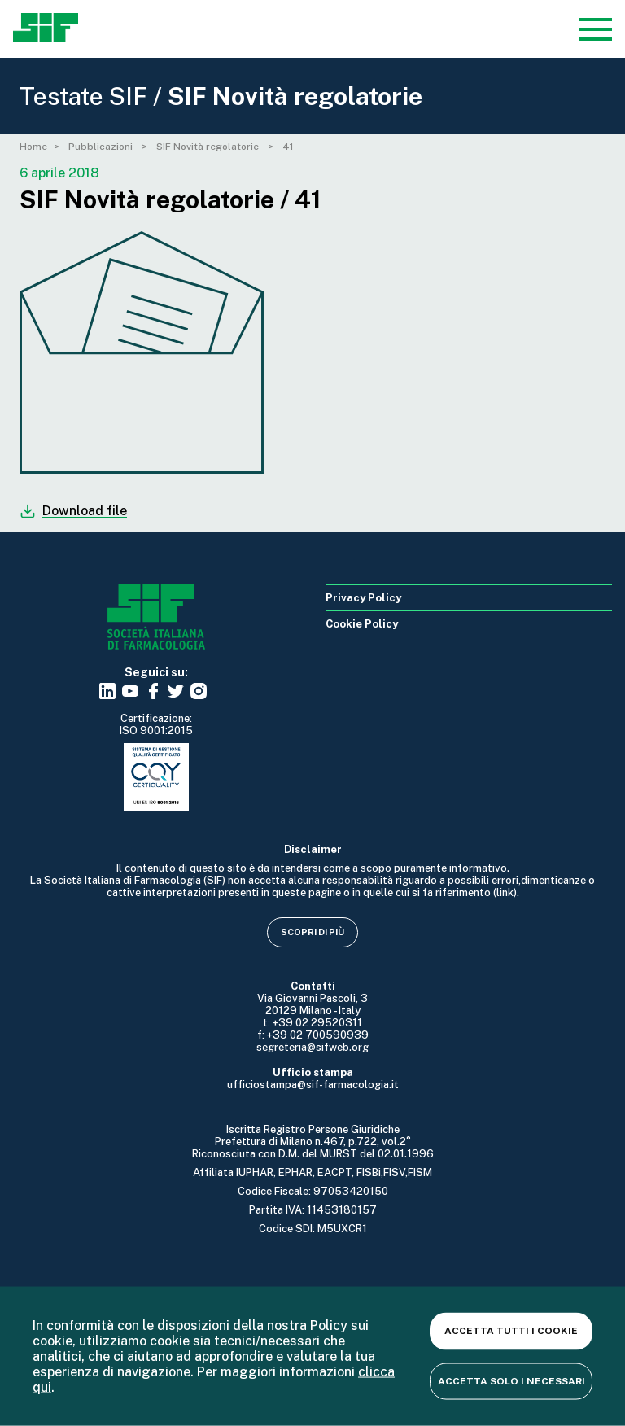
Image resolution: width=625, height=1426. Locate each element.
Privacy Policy (363, 598)
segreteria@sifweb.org (312, 1047)
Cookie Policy (362, 624)
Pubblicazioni (101, 146)
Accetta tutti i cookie (511, 1330)
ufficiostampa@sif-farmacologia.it (313, 1084)
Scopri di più (312, 932)
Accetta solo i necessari (511, 1380)
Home (33, 146)
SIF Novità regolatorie (208, 146)
